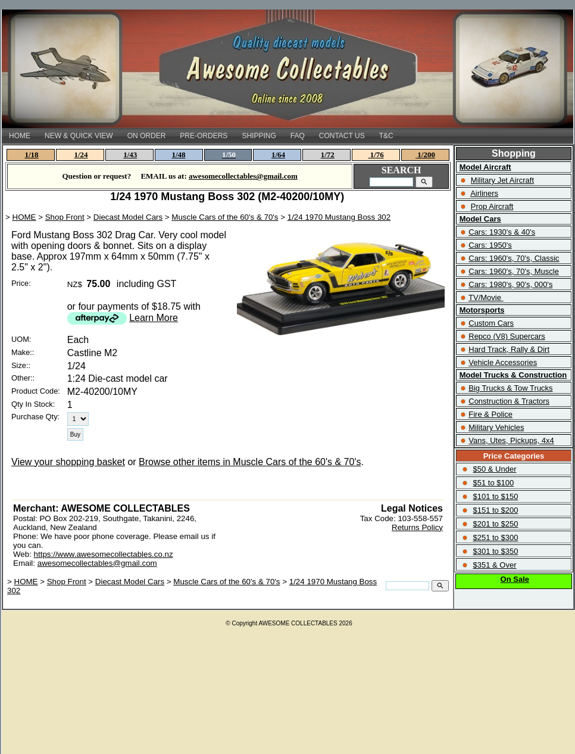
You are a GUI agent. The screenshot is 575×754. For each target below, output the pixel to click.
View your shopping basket (68, 462)
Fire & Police (490, 414)
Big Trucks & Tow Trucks (510, 388)
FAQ (297, 136)
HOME (19, 136)
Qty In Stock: (33, 404)
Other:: (23, 377)
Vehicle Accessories (502, 362)
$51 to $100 (493, 482)
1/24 (81, 154)
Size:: (20, 365)
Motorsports (482, 310)
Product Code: (35, 391)
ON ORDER (146, 136)
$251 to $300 (495, 537)
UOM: (21, 339)
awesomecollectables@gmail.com (97, 563)
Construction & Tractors (508, 401)
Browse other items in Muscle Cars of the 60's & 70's (250, 462)
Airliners (484, 193)
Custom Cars (491, 323)
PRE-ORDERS (203, 136)
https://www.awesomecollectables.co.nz (103, 554)
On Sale (515, 579)
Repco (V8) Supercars (506, 336)
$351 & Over (494, 564)
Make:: (22, 352)
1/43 (130, 154)
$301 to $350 (495, 551)
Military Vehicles (496, 427)
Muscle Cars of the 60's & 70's (224, 217)
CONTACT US (342, 136)
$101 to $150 (495, 496)
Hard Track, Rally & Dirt (508, 349)
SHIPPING (259, 136)
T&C (386, 136)
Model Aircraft (485, 167)
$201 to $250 (495, 523)
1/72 (328, 154)
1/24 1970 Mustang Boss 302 (339, 217)
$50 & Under (494, 469)
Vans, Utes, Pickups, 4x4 (511, 440)
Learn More (153, 318)
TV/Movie (484, 297)
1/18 (32, 154)
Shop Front (65, 217)
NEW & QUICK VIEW (79, 136)
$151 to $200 (495, 510)
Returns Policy (417, 527)
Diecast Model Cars (127, 217)
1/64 (278, 154)
